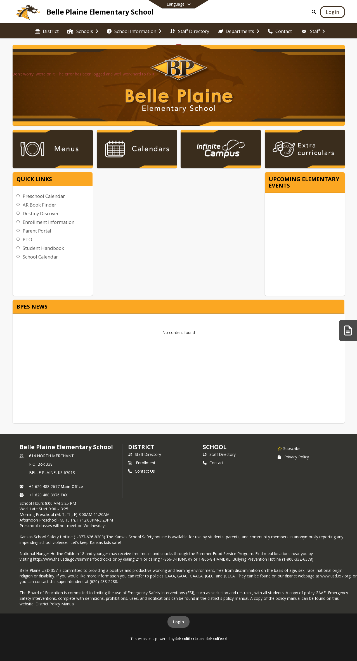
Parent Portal (37, 231)
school (214, 447)
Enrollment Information (48, 222)
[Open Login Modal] (332, 12)
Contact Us (141, 471)
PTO (27, 239)
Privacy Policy (293, 456)
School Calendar (40, 256)
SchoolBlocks (186, 638)
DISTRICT (141, 447)
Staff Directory (144, 454)
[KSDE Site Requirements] (348, 330)
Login (178, 621)
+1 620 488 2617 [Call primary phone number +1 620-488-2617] (44, 486)
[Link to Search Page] (312, 12)
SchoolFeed (216, 638)
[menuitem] (47, 30)
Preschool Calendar (44, 196)
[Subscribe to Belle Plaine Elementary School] (289, 448)
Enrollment (141, 462)
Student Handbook (43, 248)
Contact (213, 462)
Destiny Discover (41, 213)
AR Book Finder (39, 205)
